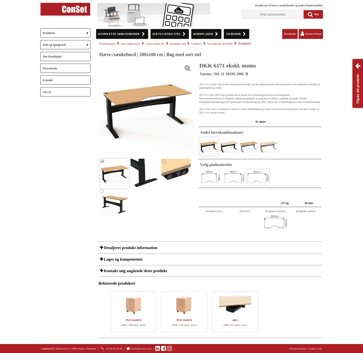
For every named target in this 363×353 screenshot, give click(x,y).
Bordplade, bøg (178, 43)
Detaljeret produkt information (130, 247)
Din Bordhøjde (52, 56)
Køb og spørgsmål (66, 46)
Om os (47, 92)
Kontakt (48, 80)
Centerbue (196, 43)
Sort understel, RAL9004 (219, 43)
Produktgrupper (107, 43)
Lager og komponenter (123, 259)
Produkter (66, 34)
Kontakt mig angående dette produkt (135, 271)
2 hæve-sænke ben (155, 43)
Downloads (50, 68)
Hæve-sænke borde (130, 43)
